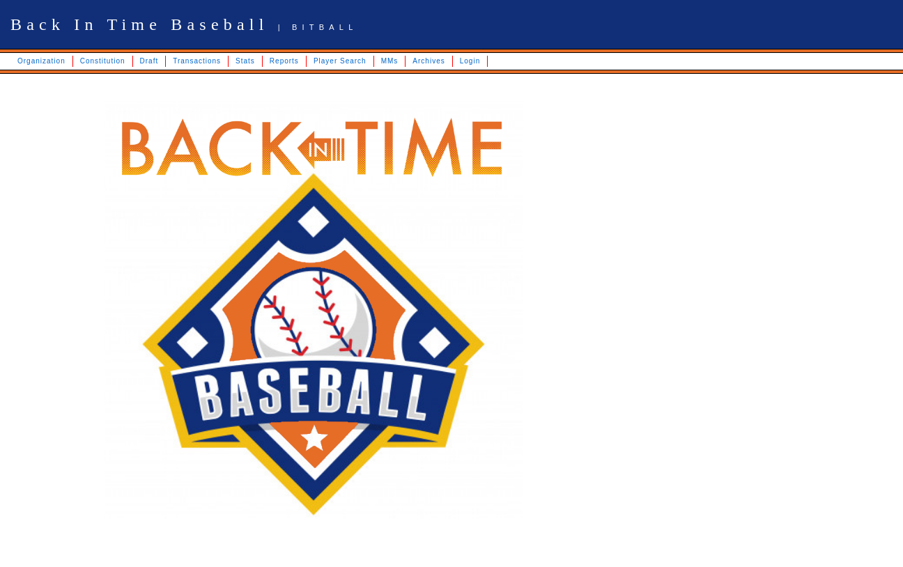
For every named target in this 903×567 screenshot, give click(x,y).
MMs (390, 61)
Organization (41, 61)
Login (470, 61)
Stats (245, 61)
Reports (284, 61)
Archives (428, 61)
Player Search (340, 61)
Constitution (102, 61)
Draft (149, 61)
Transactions (197, 61)
